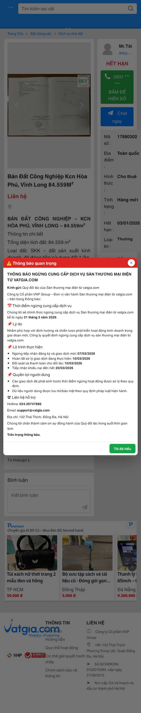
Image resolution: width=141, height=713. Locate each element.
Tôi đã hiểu (122, 448)
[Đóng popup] (131, 262)
